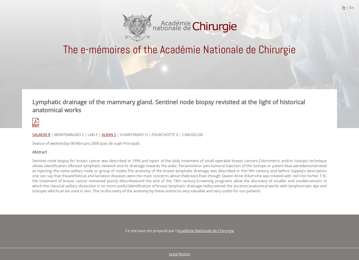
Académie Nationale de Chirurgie (205, 230)
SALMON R (41, 134)
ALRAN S (109, 134)
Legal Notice (179, 254)
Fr (344, 7)
